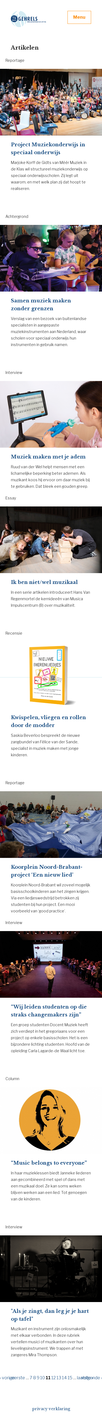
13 (59, 1377)
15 (70, 1377)
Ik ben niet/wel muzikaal (44, 582)
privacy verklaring (51, 1408)
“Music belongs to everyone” (49, 1163)
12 (53, 1377)
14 (64, 1377)
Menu (79, 17)
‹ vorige (7, 1377)
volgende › (91, 1377)
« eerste (17, 1377)
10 (42, 1377)
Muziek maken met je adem (48, 457)
